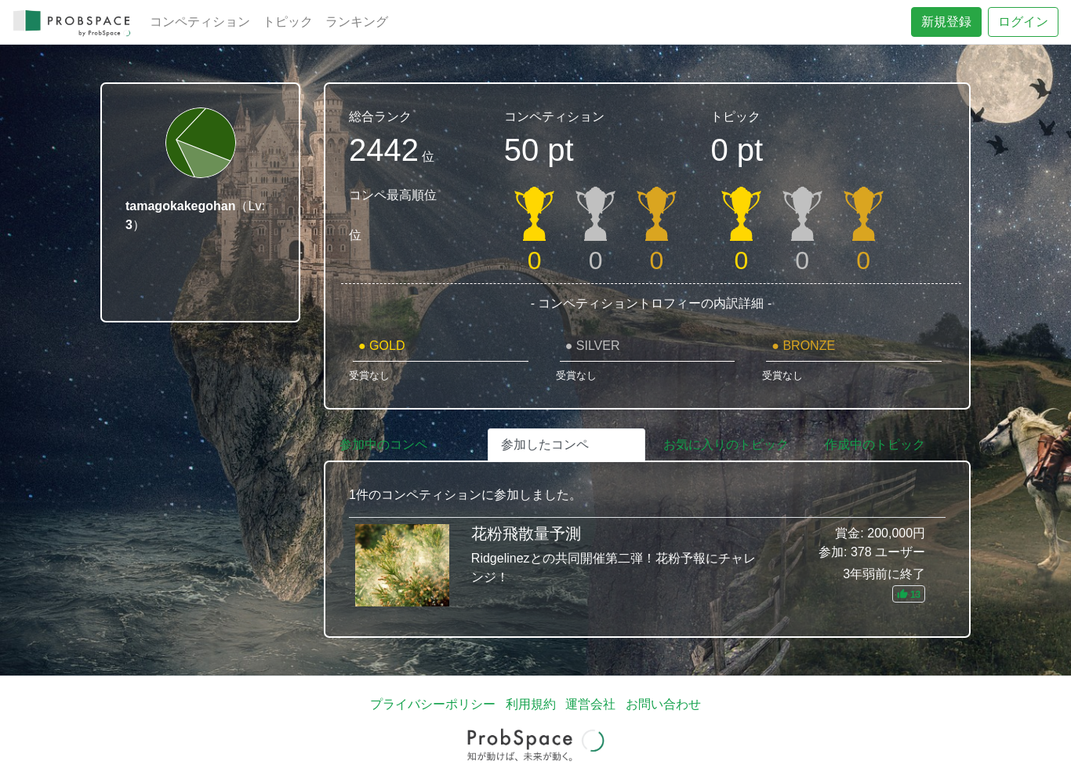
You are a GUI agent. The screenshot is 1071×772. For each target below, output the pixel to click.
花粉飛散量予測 (647, 565)
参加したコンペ (545, 444)
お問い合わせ (663, 704)
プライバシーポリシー (433, 704)
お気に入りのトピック (726, 444)
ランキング (356, 21)
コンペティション (200, 21)
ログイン (1023, 21)
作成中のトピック (875, 444)
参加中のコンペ (383, 444)
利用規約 (531, 704)
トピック (288, 21)
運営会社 (590, 704)
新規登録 (946, 21)
